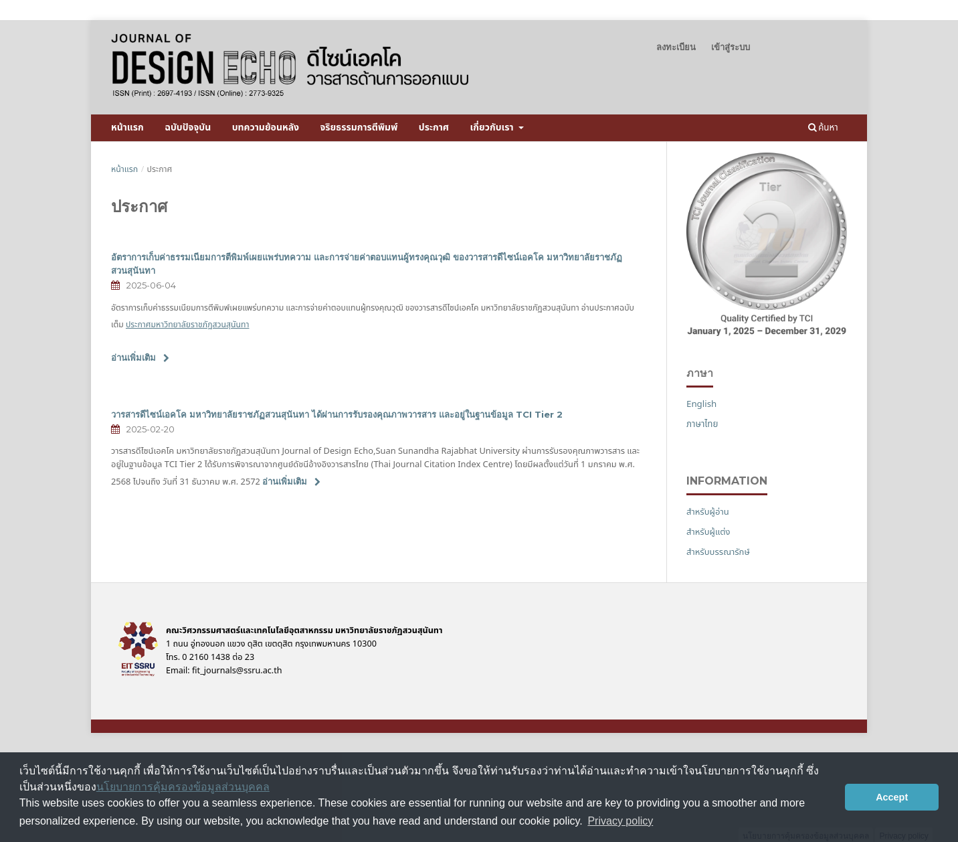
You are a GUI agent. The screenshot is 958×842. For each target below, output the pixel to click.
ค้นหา (823, 128)
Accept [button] (892, 797)
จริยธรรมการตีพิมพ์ (359, 127)
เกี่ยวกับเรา (493, 127)
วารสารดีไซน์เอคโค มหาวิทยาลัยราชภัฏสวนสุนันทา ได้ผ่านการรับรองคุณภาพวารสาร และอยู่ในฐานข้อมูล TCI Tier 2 (337, 414)
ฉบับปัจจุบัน (188, 127)
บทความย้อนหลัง (265, 127)
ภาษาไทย (702, 424)
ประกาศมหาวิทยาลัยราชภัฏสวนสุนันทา (187, 325)
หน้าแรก (127, 127)
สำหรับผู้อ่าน (707, 512)
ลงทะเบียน (676, 46)
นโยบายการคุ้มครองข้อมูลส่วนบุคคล (183, 786)
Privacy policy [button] (620, 821)
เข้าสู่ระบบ (730, 46)
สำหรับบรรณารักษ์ (718, 552)
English (701, 404)
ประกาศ (434, 127)
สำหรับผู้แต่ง (708, 532)
